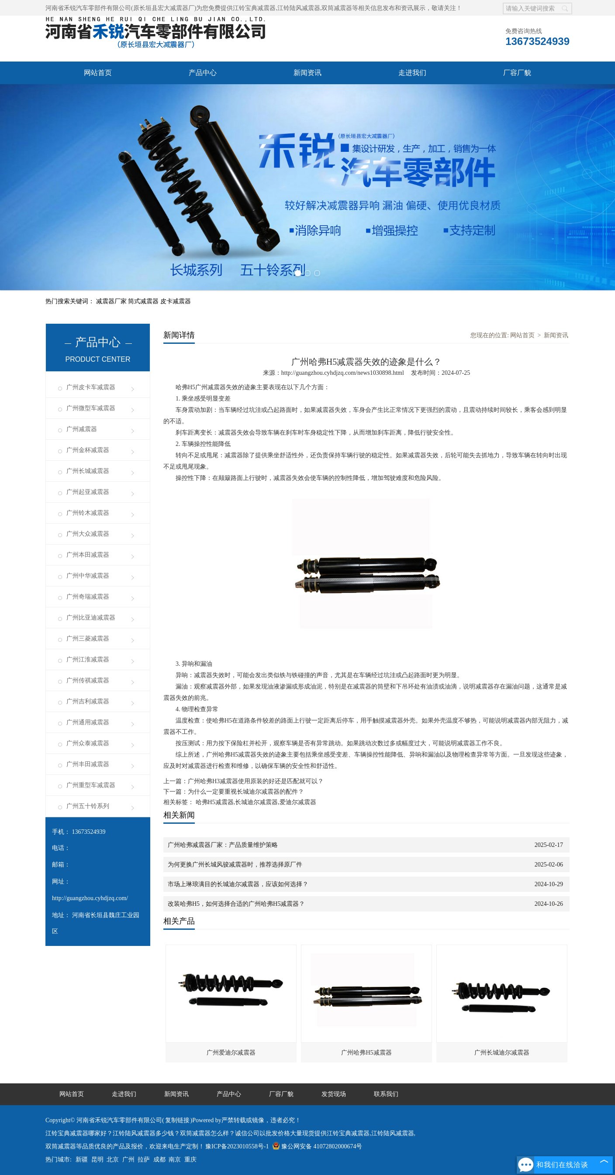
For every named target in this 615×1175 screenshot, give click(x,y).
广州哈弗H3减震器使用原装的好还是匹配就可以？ (256, 781)
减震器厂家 (112, 301)
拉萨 (144, 1159)
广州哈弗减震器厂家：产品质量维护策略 (223, 845)
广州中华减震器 (87, 575)
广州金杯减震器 (87, 450)
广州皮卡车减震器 (90, 387)
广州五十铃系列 (87, 806)
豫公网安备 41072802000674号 (317, 1146)
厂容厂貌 (517, 72)
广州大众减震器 (87, 534)
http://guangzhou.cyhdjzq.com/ (90, 898)
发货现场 (333, 1094)
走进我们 (412, 72)
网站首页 (98, 72)
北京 (113, 1159)
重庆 (190, 1159)
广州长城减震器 (87, 471)
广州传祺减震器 (87, 680)
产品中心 (203, 72)
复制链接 (177, 1120)
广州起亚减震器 (87, 492)
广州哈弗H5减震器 (366, 1052)
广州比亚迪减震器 (90, 617)
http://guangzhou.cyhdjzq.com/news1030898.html (342, 373)
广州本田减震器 (87, 555)
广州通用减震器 (87, 722)
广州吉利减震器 (87, 701)
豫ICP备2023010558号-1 (237, 1146)
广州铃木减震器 (87, 513)
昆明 (97, 1159)
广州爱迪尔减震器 (231, 1052)
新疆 (82, 1159)
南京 (175, 1159)
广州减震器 (81, 429)
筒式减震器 (144, 301)
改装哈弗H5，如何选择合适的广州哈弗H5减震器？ (236, 904)
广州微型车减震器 (90, 408)
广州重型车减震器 (90, 785)
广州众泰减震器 (87, 743)
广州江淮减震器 (87, 659)
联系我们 (386, 1094)
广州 (128, 1159)
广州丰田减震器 (87, 764)
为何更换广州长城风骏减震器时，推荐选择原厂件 (235, 864)
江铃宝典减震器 (254, 8)
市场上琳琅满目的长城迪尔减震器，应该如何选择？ (238, 884)
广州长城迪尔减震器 (501, 1052)
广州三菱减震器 (87, 638)
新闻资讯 (307, 72)
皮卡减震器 (175, 301)
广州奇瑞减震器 (87, 596)
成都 (159, 1159)
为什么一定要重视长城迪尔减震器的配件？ (246, 791)
